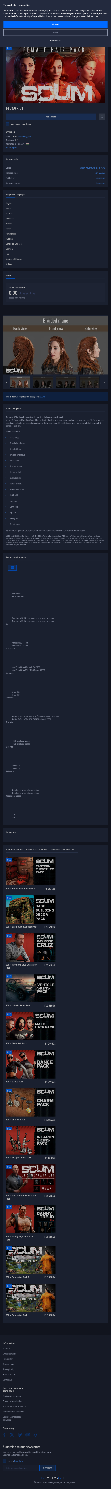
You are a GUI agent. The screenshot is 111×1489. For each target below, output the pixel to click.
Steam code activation (12, 1401)
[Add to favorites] (102, 117)
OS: (7, 624)
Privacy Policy (8, 1369)
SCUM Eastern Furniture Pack (20, 888)
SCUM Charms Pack (15, 1119)
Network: (10, 771)
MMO (103, 167)
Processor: (10, 648)
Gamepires (100, 178)
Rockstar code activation (13, 1411)
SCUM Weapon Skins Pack (18, 1157)
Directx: (9, 746)
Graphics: (10, 697)
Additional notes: (13, 795)
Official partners (9, 1353)
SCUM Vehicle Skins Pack (18, 1005)
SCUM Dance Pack (14, 1081)
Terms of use (8, 1364)
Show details (55, 40)
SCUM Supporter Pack (16, 1315)
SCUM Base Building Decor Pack (21, 926)
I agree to (15, 1461)
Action (82, 167)
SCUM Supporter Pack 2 (17, 1277)
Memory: (10, 673)
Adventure (90, 167)
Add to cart (51, 116)
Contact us (7, 1379)
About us (7, 1348)
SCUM (42, 396)
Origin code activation (12, 1396)
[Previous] (6, 382)
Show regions (11, 147)
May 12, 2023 (100, 172)
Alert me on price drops (21, 124)
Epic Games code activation (14, 1406)
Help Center (8, 1359)
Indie (98, 167)
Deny (55, 32)
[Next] (104, 382)
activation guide (24, 136)
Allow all (55, 24)
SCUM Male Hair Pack (16, 1043)
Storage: (9, 722)
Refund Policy (9, 1374)
